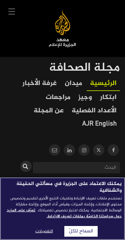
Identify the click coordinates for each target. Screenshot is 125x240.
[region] (62, 208)
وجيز (85, 97)
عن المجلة (49, 110)
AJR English (99, 124)
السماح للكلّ (81, 231)
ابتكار (108, 97)
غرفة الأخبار (39, 83)
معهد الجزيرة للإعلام (62, 28)
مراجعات (58, 97)
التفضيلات (44, 231)
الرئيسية (103, 83)
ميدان (73, 83)
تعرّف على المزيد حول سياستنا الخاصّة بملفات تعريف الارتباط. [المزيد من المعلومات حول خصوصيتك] (64, 213)
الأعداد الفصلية (94, 110)
